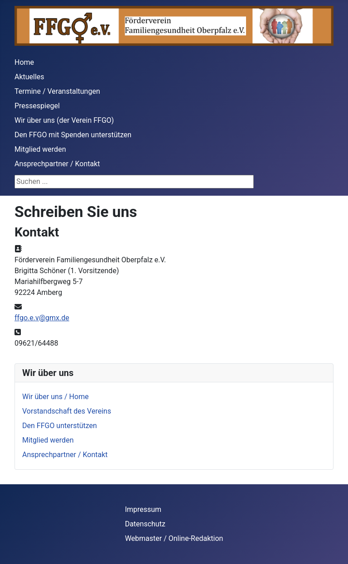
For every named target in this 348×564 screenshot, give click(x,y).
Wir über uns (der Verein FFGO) (64, 120)
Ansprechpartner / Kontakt (57, 163)
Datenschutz (145, 524)
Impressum (143, 509)
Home (24, 62)
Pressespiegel (37, 105)
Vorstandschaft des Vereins (66, 411)
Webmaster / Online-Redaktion (174, 538)
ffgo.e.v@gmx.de (41, 317)
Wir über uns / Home (55, 396)
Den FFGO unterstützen (59, 425)
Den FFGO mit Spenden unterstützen (72, 134)
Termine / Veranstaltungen (57, 91)
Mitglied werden (40, 149)
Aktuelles (29, 76)
